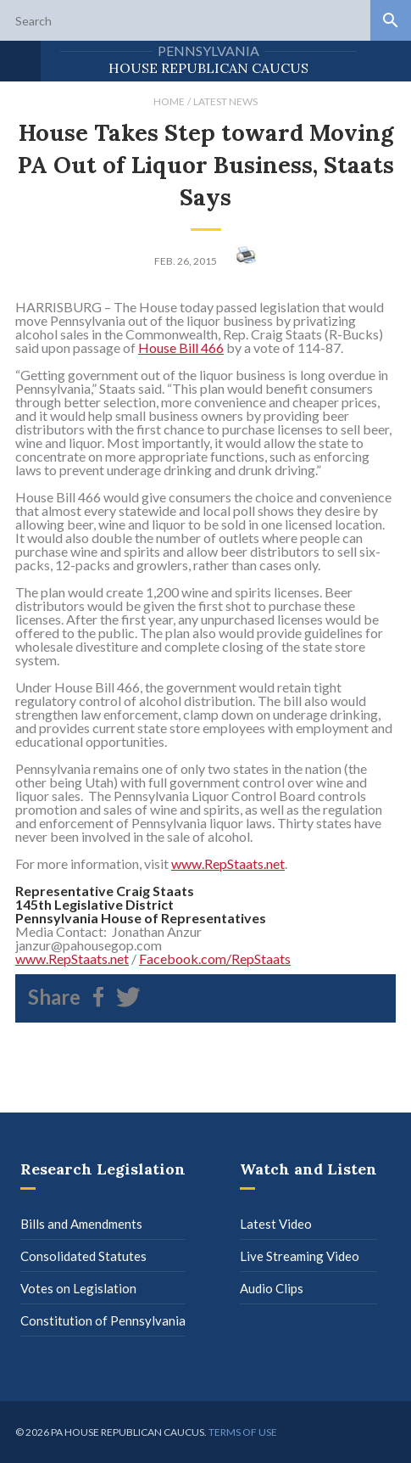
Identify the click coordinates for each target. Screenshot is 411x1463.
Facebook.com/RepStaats (215, 958)
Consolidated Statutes (83, 1256)
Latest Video (276, 1223)
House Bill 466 (181, 347)
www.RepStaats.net (228, 863)
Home (169, 101)
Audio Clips (271, 1288)
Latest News (225, 101)
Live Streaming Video (299, 1256)
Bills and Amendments (81, 1223)
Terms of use (242, 1432)
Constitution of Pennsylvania (103, 1320)
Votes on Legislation (78, 1288)
